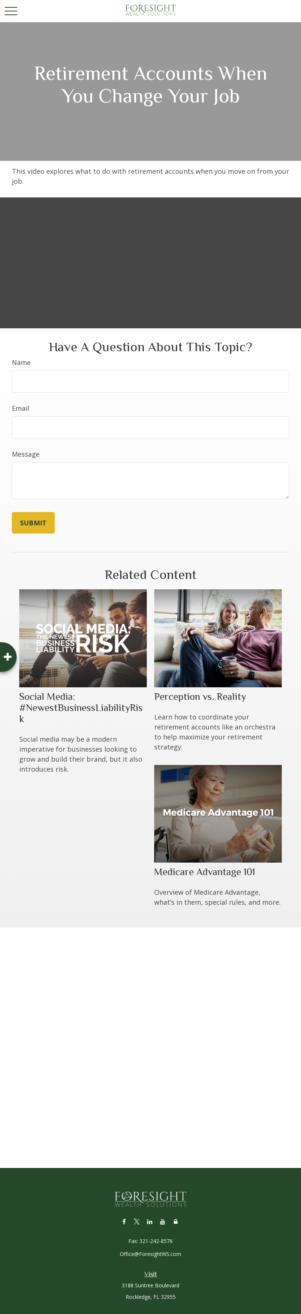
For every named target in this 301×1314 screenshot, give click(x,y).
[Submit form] (33, 523)
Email (20, 408)
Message (26, 454)
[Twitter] (137, 1221)
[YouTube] (163, 1221)
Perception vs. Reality (200, 696)
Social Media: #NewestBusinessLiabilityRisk (81, 707)
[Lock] (176, 1221)
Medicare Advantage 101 (204, 871)
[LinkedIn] (150, 1221)
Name (21, 362)
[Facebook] (124, 1221)
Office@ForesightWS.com (150, 1253)
